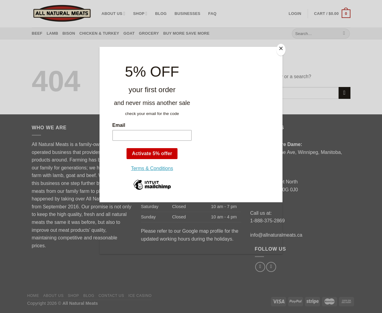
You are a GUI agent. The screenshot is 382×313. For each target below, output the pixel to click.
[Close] (281, 50)
